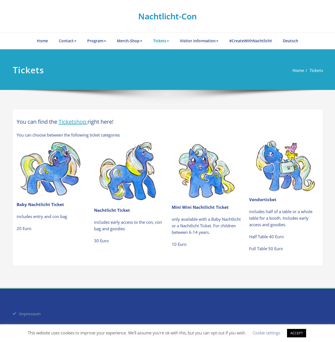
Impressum (30, 313)
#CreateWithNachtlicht (250, 40)
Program (96, 40)
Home (42, 40)
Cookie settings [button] (266, 332)
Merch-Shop (129, 40)
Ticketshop (73, 121)
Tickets (161, 40)
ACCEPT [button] (296, 333)
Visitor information (199, 40)
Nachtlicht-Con (167, 16)
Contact (67, 40)
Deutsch (290, 40)
